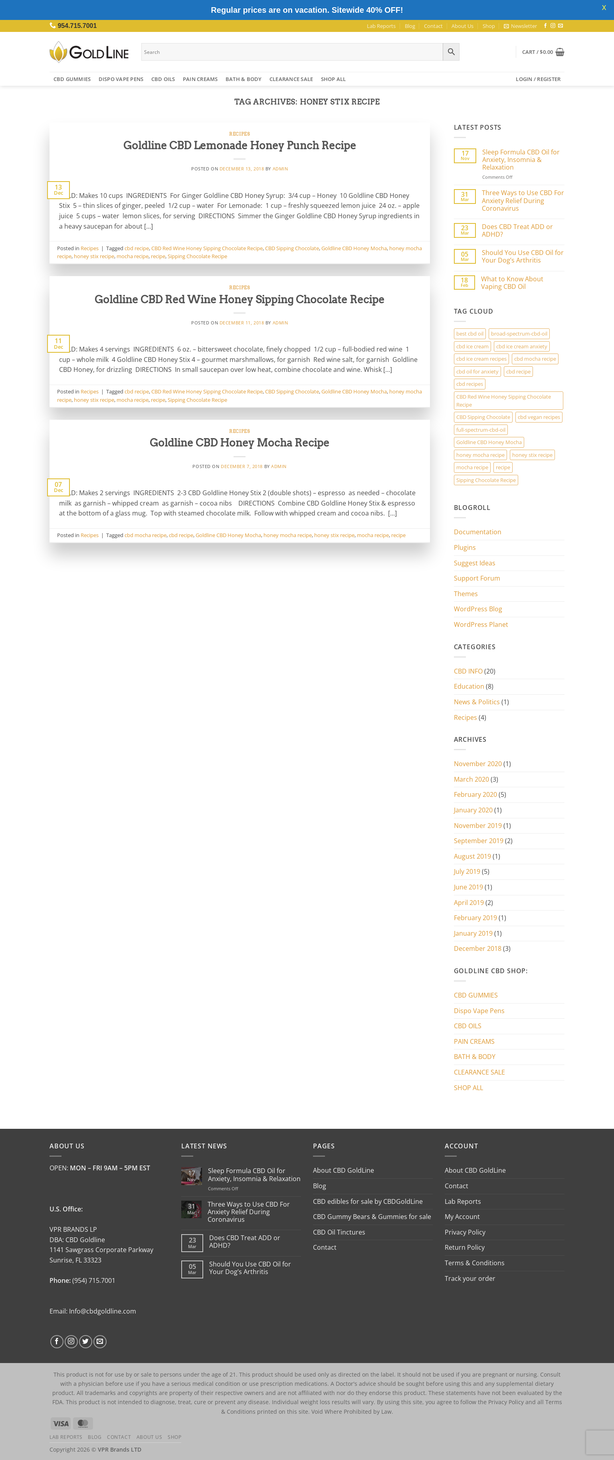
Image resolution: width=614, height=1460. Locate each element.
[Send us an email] (560, 26)
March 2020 (471, 779)
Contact (433, 26)
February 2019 (475, 917)
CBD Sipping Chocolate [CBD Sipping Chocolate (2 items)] (483, 417)
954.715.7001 (77, 25)
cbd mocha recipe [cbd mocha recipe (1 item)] (535, 358)
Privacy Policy (465, 1232)
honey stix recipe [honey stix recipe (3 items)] (532, 454)
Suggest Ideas (474, 563)
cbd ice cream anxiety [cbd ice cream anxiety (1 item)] (521, 346)
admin (280, 169)
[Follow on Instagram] (553, 26)
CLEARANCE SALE (291, 79)
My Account (462, 1216)
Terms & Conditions (475, 1262)
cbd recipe (137, 248)
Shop (489, 26)
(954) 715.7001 (93, 1280)
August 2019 (472, 856)
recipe (158, 256)
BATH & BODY (244, 79)
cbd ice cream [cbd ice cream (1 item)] (472, 346)
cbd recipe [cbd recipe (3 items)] (518, 371)
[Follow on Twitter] (85, 1341)
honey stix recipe (94, 256)
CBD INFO (468, 671)
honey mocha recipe (287, 535)
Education (469, 686)
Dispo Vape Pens (121, 79)
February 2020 (475, 794)
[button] (520, 26)
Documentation (477, 531)
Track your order (470, 1278)
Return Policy (465, 1247)
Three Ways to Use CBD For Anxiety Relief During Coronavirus (523, 200)
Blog (410, 26)
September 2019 (478, 840)
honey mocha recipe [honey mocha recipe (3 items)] (480, 454)
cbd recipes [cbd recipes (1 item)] (469, 383)
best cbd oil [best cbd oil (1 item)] (469, 333)
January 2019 (473, 933)
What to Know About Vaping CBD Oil (512, 282)
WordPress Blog (478, 609)
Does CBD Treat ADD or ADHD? (517, 230)
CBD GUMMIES (72, 79)
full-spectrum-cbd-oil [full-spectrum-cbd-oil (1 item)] (480, 429)
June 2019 (468, 887)
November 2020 (478, 763)
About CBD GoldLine (343, 1170)
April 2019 (469, 902)
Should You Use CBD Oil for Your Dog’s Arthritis (523, 256)
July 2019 (467, 871)
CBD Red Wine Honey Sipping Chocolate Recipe (207, 248)
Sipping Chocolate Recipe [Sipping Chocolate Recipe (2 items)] (486, 480)
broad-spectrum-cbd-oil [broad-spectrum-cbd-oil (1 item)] (519, 333)
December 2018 (477, 948)
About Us (462, 26)
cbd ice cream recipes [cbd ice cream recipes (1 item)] (481, 358)
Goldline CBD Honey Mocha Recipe (239, 443)
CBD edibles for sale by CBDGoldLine (368, 1201)
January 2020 (473, 810)
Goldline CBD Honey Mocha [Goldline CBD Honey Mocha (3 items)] (489, 442)
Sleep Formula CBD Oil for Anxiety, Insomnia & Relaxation (521, 160)
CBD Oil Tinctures (339, 1232)
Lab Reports (381, 26)
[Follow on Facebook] (545, 26)
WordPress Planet (481, 624)
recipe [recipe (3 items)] (503, 467)
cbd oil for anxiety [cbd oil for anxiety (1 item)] (477, 371)
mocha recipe (133, 256)
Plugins (465, 547)
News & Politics (477, 701)
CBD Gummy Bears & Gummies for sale (372, 1216)
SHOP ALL (333, 79)
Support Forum (477, 578)
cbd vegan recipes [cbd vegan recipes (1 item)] (539, 417)
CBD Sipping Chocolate (292, 248)
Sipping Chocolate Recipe (197, 256)
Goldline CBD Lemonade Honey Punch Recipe (239, 145)
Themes (466, 593)
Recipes (239, 134)
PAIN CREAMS (200, 79)
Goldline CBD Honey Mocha (354, 248)
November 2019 (478, 825)
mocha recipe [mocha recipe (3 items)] (472, 467)
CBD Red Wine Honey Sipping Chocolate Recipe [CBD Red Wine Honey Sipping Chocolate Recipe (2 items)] (503, 400)
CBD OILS (163, 79)
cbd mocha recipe (145, 535)
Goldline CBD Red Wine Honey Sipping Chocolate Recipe (239, 299)
